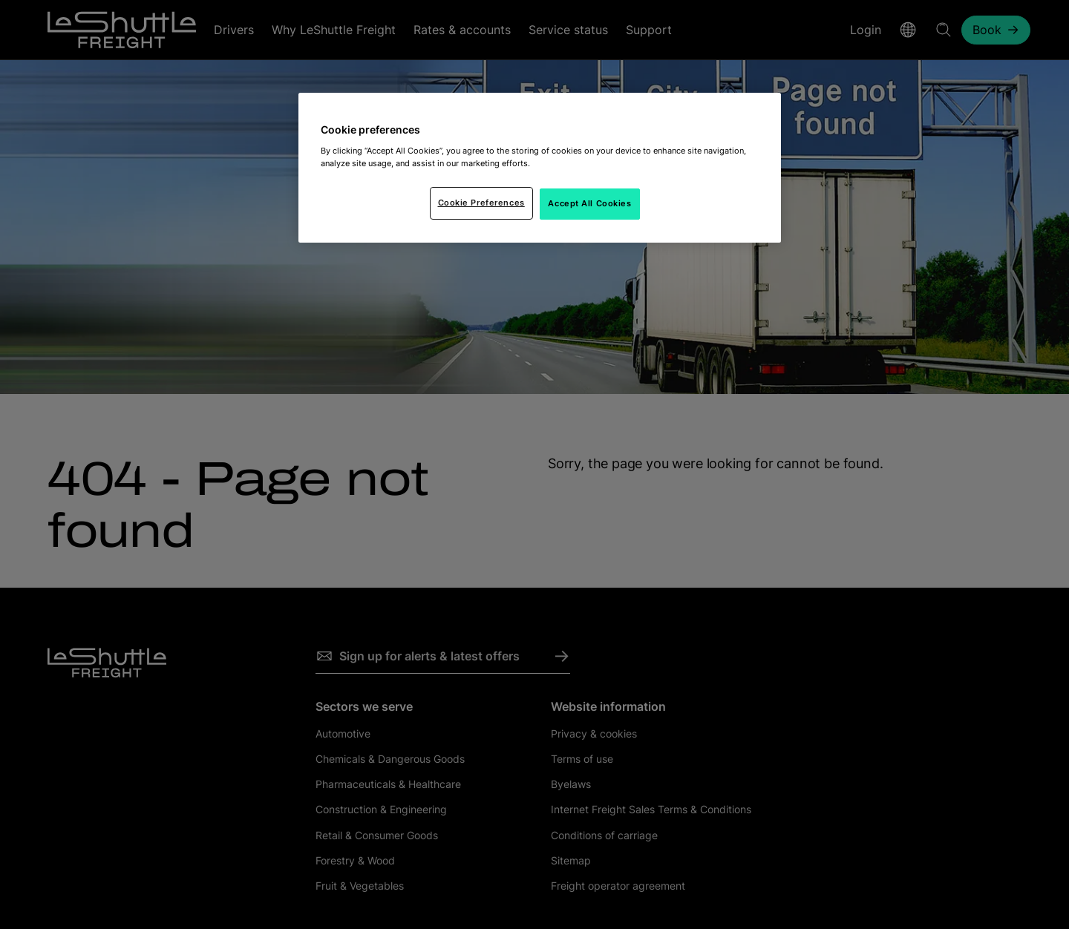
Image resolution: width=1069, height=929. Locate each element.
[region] (539, 168)
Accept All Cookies (589, 203)
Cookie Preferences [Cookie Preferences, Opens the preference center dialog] (481, 202)
